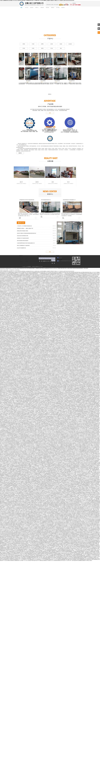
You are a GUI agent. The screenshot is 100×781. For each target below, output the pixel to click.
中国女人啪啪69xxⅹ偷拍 (13, 470)
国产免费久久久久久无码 (95, 435)
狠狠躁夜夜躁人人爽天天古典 (17, 485)
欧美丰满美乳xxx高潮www (51, 302)
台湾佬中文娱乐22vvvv (26, 308)
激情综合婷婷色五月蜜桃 (37, 310)
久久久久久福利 (55, 487)
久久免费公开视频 (48, 351)
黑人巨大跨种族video (8, 337)
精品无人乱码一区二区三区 (53, 279)
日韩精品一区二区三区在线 (18, 323)
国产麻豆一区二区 (96, 336)
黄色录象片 (23, 501)
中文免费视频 (71, 484)
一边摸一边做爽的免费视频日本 (94, 469)
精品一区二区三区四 (45, 543)
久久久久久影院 (73, 474)
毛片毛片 (19, 531)
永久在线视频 (96, 314)
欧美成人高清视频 (91, 409)
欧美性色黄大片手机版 (22, 377)
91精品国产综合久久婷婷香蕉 (24, 457)
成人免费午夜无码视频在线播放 (34, 393)
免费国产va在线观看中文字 (9, 306)
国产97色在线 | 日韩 (54, 345)
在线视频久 (2, 376)
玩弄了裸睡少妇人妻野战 (26, 348)
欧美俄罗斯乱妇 (76, 397)
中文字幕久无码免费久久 (69, 556)
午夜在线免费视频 (30, 491)
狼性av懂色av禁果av (11, 482)
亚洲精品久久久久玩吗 (35, 466)
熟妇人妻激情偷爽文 (10, 283)
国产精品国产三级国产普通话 (94, 406)
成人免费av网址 (54, 436)
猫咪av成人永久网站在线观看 (93, 426)
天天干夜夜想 (58, 347)
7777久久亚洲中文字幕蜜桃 (80, 376)
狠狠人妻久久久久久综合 (45, 392)
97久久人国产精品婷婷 (93, 535)
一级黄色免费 (37, 308)
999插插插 (86, 483)
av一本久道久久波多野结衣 (75, 281)
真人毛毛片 (59, 345)
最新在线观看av (52, 323)
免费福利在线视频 (25, 280)
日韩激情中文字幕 (8, 455)
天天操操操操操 (92, 502)
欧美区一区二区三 (65, 431)
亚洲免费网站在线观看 (81, 492)
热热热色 (9, 484)
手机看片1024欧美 (96, 386)
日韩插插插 (90, 530)
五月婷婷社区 (86, 530)
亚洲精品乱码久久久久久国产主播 (83, 304)
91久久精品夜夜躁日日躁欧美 (90, 282)
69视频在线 (14, 315)
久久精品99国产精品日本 (66, 505)
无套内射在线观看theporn (46, 354)
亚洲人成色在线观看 (56, 326)
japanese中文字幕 (72, 277)
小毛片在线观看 (28, 377)
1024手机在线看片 (72, 383)
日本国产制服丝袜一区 (8, 346)
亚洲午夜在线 (26, 454)
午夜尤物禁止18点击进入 (5, 352)
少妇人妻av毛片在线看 (43, 478)
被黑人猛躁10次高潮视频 (85, 343)
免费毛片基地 (24, 356)
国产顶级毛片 (19, 539)
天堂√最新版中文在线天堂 (72, 413)
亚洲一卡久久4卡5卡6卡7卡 (48, 358)
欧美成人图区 (67, 277)
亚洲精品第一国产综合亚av (52, 318)
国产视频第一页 (57, 412)
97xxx (53, 403)
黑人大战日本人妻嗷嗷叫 (83, 327)
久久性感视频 (46, 340)
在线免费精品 (4, 502)
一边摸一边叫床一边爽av (66, 352)
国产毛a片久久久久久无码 (58, 461)
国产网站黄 (94, 433)
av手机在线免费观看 (75, 410)
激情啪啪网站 (61, 311)
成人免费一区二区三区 (88, 429)
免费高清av (64, 474)
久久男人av (90, 354)
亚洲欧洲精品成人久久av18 (35, 507)
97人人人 (18, 435)
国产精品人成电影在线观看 (58, 376)
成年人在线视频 (10, 282)
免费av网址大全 (15, 346)
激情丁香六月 (48, 278)
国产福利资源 (16, 542)
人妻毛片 (16, 482)
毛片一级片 (73, 553)
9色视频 (3, 469)
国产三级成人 (84, 331)
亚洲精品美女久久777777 (48, 529)
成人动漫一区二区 (36, 550)
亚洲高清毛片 (5, 511)
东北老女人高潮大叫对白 (67, 555)
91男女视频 (17, 322)
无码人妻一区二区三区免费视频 (48, 555)
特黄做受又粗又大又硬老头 (53, 324)
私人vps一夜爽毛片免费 (76, 382)
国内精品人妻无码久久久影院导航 (70, 308)
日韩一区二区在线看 (76, 339)
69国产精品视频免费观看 (57, 432)
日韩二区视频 (95, 357)
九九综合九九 (40, 339)
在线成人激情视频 (55, 334)
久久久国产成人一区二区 (26, 539)
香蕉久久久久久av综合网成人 (30, 501)
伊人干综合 (34, 355)
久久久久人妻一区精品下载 (71, 498)
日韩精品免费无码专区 (21, 456)
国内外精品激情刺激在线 (54, 311)
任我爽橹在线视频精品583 (34, 318)
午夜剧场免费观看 (40, 454)
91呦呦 (74, 330)
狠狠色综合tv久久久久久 (17, 410)
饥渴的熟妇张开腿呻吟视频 (93, 428)
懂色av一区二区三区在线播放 (16, 348)
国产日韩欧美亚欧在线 (18, 489)
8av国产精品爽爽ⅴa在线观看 (26, 382)
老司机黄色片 (46, 347)
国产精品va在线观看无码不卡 (36, 344)
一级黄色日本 (17, 335)
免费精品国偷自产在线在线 (31, 553)
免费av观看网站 (12, 428)
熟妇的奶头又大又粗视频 (56, 333)
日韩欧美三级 (75, 479)
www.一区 (77, 480)
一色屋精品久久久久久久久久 (14, 457)
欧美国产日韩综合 (19, 475)
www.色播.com (6, 551)
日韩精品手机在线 (47, 311)
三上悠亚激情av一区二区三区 (8, 540)
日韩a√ (84, 316)
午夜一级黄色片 (19, 356)
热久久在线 (66, 350)
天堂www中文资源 (51, 423)
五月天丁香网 (70, 479)
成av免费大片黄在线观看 (67, 388)
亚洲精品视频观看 (14, 310)
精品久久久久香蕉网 (94, 405)
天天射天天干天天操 (94, 546)
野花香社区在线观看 (57, 319)
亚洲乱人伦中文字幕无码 (41, 535)
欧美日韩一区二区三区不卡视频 (87, 550)
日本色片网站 (94, 503)
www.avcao (1, 277)
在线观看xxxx (52, 399)
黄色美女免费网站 (22, 534)
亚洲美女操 (39, 430)
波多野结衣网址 (47, 532)
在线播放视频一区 (73, 405)
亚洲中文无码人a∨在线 (75, 417)
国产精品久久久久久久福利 (15, 458)
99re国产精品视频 (37, 532)
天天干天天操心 (67, 483)
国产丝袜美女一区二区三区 (76, 412)
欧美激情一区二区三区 (43, 303)
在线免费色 (79, 335)
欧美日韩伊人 (2, 357)
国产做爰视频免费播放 (57, 403)
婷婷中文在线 (6, 304)
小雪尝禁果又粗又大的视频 (30, 540)
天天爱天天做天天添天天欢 (85, 348)
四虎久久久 (21, 376)
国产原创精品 (96, 423)
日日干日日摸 (70, 541)
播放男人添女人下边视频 (46, 465)
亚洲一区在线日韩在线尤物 (27, 380)
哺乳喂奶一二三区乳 (88, 313)
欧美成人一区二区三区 (79, 496)
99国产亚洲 (24, 302)
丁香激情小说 (93, 490)
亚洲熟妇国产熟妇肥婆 (14, 495)
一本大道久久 (26, 512)
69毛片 (64, 376)
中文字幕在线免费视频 (85, 400)
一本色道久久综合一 (38, 335)
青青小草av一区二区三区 (31, 546)
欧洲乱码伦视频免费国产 (13, 388)
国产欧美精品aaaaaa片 (76, 510)
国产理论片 (14, 387)
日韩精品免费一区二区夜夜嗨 (47, 540)
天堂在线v (26, 273)
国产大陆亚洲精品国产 (30, 395)
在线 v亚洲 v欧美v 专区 (72, 511)
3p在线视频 (38, 355)
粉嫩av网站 (52, 422)
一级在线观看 (95, 396)
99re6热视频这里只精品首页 (35, 407)
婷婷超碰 (77, 466)
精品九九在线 (82, 305)
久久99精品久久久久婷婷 (63, 351)
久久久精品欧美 (89, 307)
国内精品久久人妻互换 (58, 278)
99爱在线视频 (78, 395)
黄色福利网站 (46, 316)
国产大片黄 (61, 551)
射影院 (7, 336)
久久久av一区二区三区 (3, 320)
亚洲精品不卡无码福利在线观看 (49, 387)
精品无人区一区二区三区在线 (83, 280)
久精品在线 (32, 308)
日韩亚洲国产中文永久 (45, 319)
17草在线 (36, 554)
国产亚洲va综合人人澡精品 (45, 545)
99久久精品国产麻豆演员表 (59, 399)
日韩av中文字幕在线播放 (54, 343)
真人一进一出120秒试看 (86, 350)
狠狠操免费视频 (54, 377)
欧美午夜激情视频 (77, 482)
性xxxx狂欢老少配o (83, 395)
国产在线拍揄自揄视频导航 (33, 541)
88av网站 (41, 316)
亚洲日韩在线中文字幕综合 (63, 540)
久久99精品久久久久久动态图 (40, 536)
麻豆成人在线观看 (63, 358)
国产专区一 (70, 560)
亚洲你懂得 (76, 320)
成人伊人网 (23, 350)
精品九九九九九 (58, 352)
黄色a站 (88, 342)
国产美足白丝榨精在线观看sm (88, 273)
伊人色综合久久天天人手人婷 (45, 312)
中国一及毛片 (47, 422)
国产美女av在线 (25, 533)
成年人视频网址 (56, 551)
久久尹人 (69, 279)
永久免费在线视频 (94, 332)
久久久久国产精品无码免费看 (82, 533)
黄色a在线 (34, 388)
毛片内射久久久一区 (79, 274)
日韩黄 (41, 413)
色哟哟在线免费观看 (27, 507)
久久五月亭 (24, 333)
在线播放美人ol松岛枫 (69, 490)
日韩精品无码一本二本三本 (81, 539)
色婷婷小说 (72, 483)
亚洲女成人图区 (38, 319)
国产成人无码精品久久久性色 (64, 493)
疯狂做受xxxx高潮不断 (41, 329)
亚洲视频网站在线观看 (84, 484)
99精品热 (42, 410)
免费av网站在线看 (61, 337)
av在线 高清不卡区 (6, 471)
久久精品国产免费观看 (69, 543)
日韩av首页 (64, 415)
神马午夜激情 (17, 430)
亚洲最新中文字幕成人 (60, 405)
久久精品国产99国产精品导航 (53, 397)
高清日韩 (52, 478)
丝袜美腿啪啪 (85, 556)
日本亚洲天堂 (11, 358)
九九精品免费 (9, 472)
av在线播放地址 (92, 342)
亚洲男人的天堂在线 (87, 329)
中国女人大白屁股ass (72, 349)
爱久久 (79, 477)
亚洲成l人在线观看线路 (78, 475)
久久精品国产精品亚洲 (82, 466)
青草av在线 (44, 419)
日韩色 (86, 319)
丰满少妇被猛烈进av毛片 (71, 302)
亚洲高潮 (4, 458)
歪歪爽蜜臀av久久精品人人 (22, 358)
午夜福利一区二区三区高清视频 (78, 386)
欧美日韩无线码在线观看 (42, 541)
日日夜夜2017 (90, 357)
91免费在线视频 (55, 467)
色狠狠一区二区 (95, 400)
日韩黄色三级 (86, 409)
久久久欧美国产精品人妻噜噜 (89, 376)
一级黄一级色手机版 (50, 335)
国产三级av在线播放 (70, 323)
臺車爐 (54, 258)
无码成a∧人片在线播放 (23, 491)
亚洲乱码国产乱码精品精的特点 (11, 478)
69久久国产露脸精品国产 (39, 427)
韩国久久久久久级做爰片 (23, 334)
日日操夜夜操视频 (7, 376)
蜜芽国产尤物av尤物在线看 (32, 497)
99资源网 (86, 459)
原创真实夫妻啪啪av (25, 541)
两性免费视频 (38, 343)
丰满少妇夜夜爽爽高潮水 (66, 542)
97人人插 (51, 467)
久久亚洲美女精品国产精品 (35, 276)
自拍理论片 (85, 322)
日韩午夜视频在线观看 (42, 483)
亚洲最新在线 (15, 358)
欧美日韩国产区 (28, 534)
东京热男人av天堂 (23, 427)
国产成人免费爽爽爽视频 (75, 388)
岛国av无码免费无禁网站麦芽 (17, 541)
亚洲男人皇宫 (83, 453)
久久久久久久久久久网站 (83, 422)
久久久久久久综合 (35, 307)
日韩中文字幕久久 (72, 433)
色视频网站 (51, 344)
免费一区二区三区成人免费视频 (75, 306)
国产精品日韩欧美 (56, 320)
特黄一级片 (43, 353)
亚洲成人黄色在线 (21, 495)
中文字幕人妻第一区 (70, 328)
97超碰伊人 (94, 330)
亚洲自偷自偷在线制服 (54, 351)
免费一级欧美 (54, 350)
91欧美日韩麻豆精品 (86, 283)
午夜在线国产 (81, 320)
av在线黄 (58, 510)
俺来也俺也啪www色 (75, 283)
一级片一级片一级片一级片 (60, 316)
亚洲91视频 (9, 508)
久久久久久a (2, 551)
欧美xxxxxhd (2, 415)
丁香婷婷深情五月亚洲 (29, 320)
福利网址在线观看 (44, 552)
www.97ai (38, 464)
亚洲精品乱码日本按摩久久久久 (86, 351)
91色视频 (63, 389)
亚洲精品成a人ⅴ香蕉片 (86, 472)
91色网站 (14, 302)
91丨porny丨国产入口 (49, 432)
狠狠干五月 (23, 320)
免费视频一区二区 (86, 475)
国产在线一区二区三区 (91, 272)
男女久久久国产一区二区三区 (36, 323)
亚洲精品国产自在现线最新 (51, 476)
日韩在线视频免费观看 (24, 423)
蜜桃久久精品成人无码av (46, 491)
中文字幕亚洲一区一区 (38, 330)
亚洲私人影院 (91, 423)
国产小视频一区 (33, 402)
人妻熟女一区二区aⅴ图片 (66, 409)
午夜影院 (89, 281)
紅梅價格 (17, 268)
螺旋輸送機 (78, 268)
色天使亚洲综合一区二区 (59, 458)
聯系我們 (63, 7)
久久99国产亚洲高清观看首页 (6, 322)
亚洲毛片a (55, 357)
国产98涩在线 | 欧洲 (46, 346)
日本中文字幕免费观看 (8, 278)
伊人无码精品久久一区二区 (85, 478)
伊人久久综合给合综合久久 (79, 326)
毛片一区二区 (13, 509)
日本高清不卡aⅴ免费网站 (56, 317)
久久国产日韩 (42, 510)
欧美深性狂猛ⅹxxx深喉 (70, 320)
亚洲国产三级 (82, 338)
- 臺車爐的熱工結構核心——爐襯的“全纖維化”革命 (25, 228)
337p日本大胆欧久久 (25, 460)
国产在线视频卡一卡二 (30, 465)
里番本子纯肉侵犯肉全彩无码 (32, 459)
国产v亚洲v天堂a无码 (58, 468)
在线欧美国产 (89, 405)
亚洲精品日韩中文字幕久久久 (88, 396)
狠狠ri (73, 316)
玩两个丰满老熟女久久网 (39, 482)
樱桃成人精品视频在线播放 (88, 386)
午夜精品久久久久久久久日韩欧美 (88, 341)
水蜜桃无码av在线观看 (20, 462)
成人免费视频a (94, 480)
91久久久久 (94, 539)
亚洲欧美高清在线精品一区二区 (6, 431)
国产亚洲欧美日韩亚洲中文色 (62, 406)
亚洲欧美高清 (2, 332)
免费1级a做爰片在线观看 (77, 504)
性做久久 (95, 391)
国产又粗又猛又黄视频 (55, 277)
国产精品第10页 (60, 314)
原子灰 (12, 268)
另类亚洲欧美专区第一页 (12, 496)
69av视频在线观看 (24, 397)
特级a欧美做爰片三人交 (31, 488)
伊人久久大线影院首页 (20, 357)
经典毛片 (47, 406)
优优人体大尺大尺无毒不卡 (35, 475)
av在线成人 (7, 466)
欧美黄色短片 (10, 473)
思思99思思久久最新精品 (15, 345)
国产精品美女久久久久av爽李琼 (5, 380)
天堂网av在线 (58, 395)
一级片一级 (13, 404)
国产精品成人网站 (89, 539)
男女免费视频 (38, 304)
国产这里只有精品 (38, 425)
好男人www (94, 454)
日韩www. (68, 334)
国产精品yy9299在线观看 (75, 499)
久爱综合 (60, 330)
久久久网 (39, 311)
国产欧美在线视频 (60, 407)
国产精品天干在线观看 (70, 304)
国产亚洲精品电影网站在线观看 (62, 488)
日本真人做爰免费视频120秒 (76, 458)
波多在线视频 (14, 462)
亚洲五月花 (32, 455)
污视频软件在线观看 (72, 408)
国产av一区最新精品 (49, 334)
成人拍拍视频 (74, 329)
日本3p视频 (34, 347)
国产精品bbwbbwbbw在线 (22, 313)
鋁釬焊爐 (14, 268)
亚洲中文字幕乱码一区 (88, 278)
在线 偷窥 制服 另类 (80, 352)
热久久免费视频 (15, 406)
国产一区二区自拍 (17, 317)
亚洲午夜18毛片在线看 (19, 359)
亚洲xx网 (30, 337)
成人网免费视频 (9, 502)
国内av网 (54, 483)
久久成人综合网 (10, 309)
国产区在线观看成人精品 (92, 318)
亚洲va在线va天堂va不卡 (4, 272)
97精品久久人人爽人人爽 (59, 339)
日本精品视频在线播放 (49, 535)
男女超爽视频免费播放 (23, 341)
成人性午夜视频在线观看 (90, 394)
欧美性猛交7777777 (34, 306)
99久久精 (65, 355)
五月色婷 (82, 308)
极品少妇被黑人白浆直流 (26, 353)
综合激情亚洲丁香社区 (39, 272)
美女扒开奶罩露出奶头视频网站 (48, 495)
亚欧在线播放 (19, 478)
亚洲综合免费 (45, 357)
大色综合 (41, 431)
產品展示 (31, 7)
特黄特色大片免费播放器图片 (80, 545)
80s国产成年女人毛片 (80, 329)
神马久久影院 (72, 322)
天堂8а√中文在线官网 (25, 393)
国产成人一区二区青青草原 (43, 318)
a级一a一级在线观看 (45, 279)
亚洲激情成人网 (36, 455)
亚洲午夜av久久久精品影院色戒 (81, 467)
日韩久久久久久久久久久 (17, 480)
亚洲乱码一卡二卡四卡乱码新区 (58, 283)
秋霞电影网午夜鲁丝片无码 (5, 384)
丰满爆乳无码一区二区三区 (73, 278)
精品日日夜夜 (62, 465)
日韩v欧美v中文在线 (58, 433)
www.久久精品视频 (19, 281)
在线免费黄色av (87, 358)
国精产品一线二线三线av (26, 349)
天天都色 (30, 274)
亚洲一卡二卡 (24, 281)
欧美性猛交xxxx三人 (78, 342)
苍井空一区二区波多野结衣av (25, 306)
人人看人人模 (95, 499)
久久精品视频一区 (65, 387)
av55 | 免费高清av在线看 (63, 323)
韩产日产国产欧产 (56, 408)
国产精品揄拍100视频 (35, 460)
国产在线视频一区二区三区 (27, 282)
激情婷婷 (3, 278)
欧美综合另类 (36, 394)
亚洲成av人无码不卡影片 (77, 453)
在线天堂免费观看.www (61, 494)
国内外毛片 (74, 426)
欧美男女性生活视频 (26, 317)
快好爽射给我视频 (74, 533)
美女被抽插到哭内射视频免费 (42, 414)
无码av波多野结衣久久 (28, 310)
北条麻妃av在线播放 (33, 504)
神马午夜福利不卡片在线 (9, 321)
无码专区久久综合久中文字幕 (92, 331)
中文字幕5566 (78, 343)
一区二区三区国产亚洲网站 (43, 466)
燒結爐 (46, 258)
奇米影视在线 (10, 318)
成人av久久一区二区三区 (80, 418)
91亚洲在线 (63, 272)
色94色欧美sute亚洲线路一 (14, 279)
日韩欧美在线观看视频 (13, 301)
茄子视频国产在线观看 (27, 383)
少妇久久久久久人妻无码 (55, 501)
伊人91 (40, 308)
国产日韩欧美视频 (28, 357)
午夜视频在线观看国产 (93, 283)
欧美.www (7, 392)
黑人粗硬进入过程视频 (49, 429)
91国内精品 (97, 282)
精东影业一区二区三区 (30, 342)
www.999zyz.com (45, 507)
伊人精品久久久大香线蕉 (60, 455)
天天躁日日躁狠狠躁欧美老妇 (50, 301)
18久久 (80, 350)
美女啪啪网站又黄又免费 (17, 397)
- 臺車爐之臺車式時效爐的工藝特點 (22, 230)
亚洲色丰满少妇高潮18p (84, 377)
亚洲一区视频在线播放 (34, 322)
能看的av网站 (74, 315)
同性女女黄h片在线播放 (19, 481)
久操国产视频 (90, 471)
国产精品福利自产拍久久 (30, 403)
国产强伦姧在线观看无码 (43, 486)
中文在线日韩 (34, 324)
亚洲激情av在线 (72, 336)
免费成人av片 (6, 467)
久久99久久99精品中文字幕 (34, 421)
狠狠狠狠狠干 (64, 318)
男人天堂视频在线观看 (26, 482)
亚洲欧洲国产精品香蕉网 (74, 385)
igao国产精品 (31, 506)
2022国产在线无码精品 (62, 491)
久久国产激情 (34, 351)
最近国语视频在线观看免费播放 (85, 546)
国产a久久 (35, 454)
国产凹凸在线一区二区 (41, 554)
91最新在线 (8, 275)
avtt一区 (22, 312)
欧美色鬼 (54, 405)
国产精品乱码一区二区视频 (75, 415)
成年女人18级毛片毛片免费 (56, 327)
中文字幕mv (8, 330)
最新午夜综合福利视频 (30, 551)
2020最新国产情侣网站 (37, 468)
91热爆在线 (30, 492)
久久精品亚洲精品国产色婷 (32, 533)
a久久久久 (54, 281)
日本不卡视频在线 (11, 300)
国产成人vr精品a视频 (27, 386)
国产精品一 (63, 324)
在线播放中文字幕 (23, 389)
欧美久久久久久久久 (91, 381)
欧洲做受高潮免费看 (9, 485)
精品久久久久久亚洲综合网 (36, 559)
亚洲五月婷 (96, 305)
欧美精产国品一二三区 (41, 459)
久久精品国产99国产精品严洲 (32, 560)
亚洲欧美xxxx (31, 280)
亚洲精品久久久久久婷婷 (86, 493)
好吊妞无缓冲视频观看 (13, 435)
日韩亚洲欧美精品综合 (60, 557)
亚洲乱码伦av (30, 531)
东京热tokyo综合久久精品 (39, 403)
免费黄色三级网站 (39, 418)
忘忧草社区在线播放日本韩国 (13, 339)
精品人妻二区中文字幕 (91, 531)
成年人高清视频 (38, 472)
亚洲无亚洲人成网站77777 (60, 378)
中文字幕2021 (61, 547)
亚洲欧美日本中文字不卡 (71, 355)
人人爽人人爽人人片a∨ (79, 322)
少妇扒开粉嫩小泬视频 (81, 333)
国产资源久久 (45, 333)
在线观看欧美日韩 (61, 343)
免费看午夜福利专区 (61, 414)
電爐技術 (52, 7)
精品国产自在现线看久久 (26, 391)
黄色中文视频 (24, 314)
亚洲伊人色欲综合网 (4, 276)
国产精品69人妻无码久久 (68, 382)
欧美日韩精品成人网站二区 (59, 379)
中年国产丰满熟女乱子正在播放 (31, 343)
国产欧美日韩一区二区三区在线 (74, 350)
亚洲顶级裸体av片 (27, 435)
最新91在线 (87, 310)
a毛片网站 (50, 543)
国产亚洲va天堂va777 (87, 489)
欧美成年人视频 (92, 350)
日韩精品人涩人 (29, 484)
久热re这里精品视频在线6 (88, 389)
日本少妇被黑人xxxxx (51, 534)
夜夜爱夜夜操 (76, 323)
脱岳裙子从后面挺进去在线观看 (35, 496)
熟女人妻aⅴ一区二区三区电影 (28, 510)
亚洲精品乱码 (72, 384)
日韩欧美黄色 (18, 415)
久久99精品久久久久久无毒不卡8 (21, 347)
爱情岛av (38, 324)
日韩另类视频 (23, 381)
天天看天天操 (10, 420)
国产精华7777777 (44, 380)
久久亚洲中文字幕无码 (46, 349)
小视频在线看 (8, 314)
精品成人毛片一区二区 (57, 332)
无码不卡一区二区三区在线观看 (89, 378)
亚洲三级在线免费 (49, 547)
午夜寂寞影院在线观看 (62, 530)
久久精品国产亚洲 (17, 558)
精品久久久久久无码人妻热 (12, 421)
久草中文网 (18, 421)
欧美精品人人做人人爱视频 (88, 413)
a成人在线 (88, 496)
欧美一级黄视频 (45, 413)
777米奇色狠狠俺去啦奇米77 (68, 325)
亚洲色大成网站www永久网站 (10, 430)
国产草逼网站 (53, 349)
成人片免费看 (64, 313)
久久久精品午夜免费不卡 (38, 280)
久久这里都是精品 (10, 434)
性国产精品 (35, 275)
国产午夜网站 (57, 274)
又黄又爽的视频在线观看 (23, 345)
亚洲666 (9, 410)
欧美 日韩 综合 (21, 542)
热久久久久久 (47, 409)
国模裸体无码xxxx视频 (50, 456)
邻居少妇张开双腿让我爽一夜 (74, 427)
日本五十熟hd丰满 (32, 319)
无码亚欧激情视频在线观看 (69, 327)
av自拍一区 (74, 392)
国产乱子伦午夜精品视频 (34, 499)
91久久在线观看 (63, 347)
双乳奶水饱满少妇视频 (70, 273)
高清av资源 (95, 456)
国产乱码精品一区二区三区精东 (50, 348)
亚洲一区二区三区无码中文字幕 (36, 279)
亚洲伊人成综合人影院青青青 (38, 340)
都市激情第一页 (32, 487)
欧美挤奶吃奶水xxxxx (24, 531)
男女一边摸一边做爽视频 (60, 305)
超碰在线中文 (44, 401)
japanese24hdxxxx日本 (76, 547)
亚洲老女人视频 (91, 305)
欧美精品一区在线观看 (64, 541)
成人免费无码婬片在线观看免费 (16, 474)
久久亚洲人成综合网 (50, 390)
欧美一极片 (12, 432)
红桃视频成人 (28, 500)
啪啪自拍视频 (35, 311)
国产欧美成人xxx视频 (71, 282)
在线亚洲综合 (2, 417)
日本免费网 (70, 495)
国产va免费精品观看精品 (27, 477)
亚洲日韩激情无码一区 (50, 531)
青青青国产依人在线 (87, 538)
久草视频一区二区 (11, 276)
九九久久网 (84, 419)
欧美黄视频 (13, 322)
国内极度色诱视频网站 (18, 355)
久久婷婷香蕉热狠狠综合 (12, 336)
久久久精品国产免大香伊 (86, 340)
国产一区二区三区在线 (38, 501)
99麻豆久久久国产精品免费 (58, 555)
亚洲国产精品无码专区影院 (85, 412)
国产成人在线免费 (39, 332)
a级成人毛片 (68, 358)
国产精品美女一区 (74, 462)
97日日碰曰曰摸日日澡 (62, 478)
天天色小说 (76, 313)
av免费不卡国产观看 (23, 332)
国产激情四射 (82, 402)
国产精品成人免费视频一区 (49, 388)
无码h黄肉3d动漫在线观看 (64, 408)
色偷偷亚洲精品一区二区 (9, 307)
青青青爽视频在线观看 (48, 350)
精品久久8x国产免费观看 (65, 319)
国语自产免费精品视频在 (62, 356)
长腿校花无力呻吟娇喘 (51, 379)
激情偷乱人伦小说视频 (75, 305)
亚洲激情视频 (77, 401)
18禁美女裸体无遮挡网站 (74, 481)
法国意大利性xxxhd (67, 464)
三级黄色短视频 (94, 542)
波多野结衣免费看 (57, 553)
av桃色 (18, 477)
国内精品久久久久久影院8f (89, 302)
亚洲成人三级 (19, 319)
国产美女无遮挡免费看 (23, 387)
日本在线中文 (14, 319)
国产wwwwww (68, 377)
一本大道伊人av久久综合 (37, 456)
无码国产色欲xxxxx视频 (11, 426)
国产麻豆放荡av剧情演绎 (43, 277)
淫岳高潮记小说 (31, 432)
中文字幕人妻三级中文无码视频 (61, 496)
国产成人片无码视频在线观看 (28, 417)
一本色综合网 (93, 379)
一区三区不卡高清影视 (88, 416)
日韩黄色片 (72, 464)
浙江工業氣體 (58, 268)
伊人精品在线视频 (73, 341)
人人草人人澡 (8, 331)
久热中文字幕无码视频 (44, 304)
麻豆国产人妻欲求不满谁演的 (37, 385)
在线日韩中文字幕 (62, 402)
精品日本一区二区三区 (20, 307)
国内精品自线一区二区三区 (53, 559)
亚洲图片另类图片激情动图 (41, 500)
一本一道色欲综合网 (8, 429)
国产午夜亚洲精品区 (45, 453)
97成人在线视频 (95, 276)
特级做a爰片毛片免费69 (27, 323)
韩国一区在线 (66, 455)
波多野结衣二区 (95, 408)
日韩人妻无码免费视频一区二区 (80, 356)
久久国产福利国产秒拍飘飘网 (73, 317)
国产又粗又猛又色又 (28, 272)
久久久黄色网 (10, 302)
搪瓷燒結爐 (74, 268)
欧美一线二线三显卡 (64, 413)
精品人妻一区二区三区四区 (28, 396)
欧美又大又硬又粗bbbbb (67, 473)
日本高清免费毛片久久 (34, 316)
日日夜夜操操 (7, 316)
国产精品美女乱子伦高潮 (52, 308)
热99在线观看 (7, 329)
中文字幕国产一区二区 (58, 315)
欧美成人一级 (84, 342)
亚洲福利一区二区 (76, 359)
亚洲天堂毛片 (3, 339)
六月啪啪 (10, 471)
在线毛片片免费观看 (82, 344)
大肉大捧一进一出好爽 (10, 506)
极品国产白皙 (33, 301)
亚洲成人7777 (43, 278)
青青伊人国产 (44, 547)
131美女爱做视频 (69, 491)
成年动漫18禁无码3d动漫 (33, 493)
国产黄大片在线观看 (73, 459)
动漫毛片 (5, 283)
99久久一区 (63, 275)
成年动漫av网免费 (14, 308)
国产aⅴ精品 (57, 303)
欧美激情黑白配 (82, 555)
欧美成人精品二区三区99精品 (54, 460)
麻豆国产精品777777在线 (11, 497)
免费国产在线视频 (79, 277)
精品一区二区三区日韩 (37, 353)
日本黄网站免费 (13, 275)
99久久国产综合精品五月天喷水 (93, 300)
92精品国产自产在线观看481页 (35, 278)
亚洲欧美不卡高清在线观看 (79, 273)
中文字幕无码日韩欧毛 (37, 494)
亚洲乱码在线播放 (26, 436)
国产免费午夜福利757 (40, 358)
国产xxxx (40, 283)
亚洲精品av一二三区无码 (86, 512)
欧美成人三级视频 (28, 344)
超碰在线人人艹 (52, 306)
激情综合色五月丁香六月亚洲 (8, 317)
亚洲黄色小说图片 (16, 476)
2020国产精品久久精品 (8, 357)
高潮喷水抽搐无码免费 (68, 305)
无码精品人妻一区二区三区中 (86, 509)
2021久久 (62, 327)
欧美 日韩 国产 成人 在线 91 (6, 398)
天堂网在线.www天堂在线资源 (50, 282)
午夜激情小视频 (39, 471)
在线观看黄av (23, 504)
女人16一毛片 (15, 278)
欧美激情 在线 (64, 300)
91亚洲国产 (38, 397)
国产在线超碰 (28, 504)
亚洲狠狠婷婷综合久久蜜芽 (25, 469)
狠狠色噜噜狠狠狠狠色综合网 (81, 312)
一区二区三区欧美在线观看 (34, 317)
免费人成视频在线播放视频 (85, 335)
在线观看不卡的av (83, 456)
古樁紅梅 (51, 268)
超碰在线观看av (38, 301)
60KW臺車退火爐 (32, 66)
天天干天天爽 (93, 493)
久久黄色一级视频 (30, 453)
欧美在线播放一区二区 (22, 331)
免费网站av (9, 547)
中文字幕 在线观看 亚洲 (84, 354)
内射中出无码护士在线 (22, 540)
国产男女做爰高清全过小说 (39, 436)
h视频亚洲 (97, 532)
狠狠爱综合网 (88, 490)
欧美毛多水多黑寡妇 (32, 431)
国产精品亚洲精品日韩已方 (59, 464)
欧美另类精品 (4, 544)
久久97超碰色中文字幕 (4, 463)
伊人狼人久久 (18, 546)
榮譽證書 (42, 7)
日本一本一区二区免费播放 (41, 306)
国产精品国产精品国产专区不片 (38, 346)
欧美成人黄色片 (89, 419)
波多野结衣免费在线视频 (24, 430)
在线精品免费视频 (31, 394)
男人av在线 (28, 313)
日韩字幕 (4, 331)
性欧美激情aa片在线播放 (42, 512)
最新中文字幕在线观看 (41, 359)
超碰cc (67, 317)
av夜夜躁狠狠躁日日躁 (25, 329)
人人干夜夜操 (94, 430)
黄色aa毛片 (12, 386)
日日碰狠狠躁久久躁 (19, 552)
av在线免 (59, 275)
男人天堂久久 (55, 353)
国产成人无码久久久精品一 (69, 549)
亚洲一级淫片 (25, 428)
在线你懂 (21, 435)
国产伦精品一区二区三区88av (65, 340)
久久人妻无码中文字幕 (10, 416)
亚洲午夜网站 (49, 498)
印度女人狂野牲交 (5, 318)
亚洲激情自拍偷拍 (67, 274)
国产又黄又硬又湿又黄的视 (33, 339)
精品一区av (11, 303)
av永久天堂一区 (62, 277)
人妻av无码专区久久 (81, 278)
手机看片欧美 (96, 309)
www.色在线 (14, 472)
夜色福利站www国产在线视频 (7, 468)
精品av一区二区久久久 (49, 382)
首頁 (21, 7)
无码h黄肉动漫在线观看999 (17, 326)
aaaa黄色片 (67, 396)
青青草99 (16, 378)
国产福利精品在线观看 (68, 392)
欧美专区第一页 (5, 394)
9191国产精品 (28, 389)
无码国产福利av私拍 (49, 483)
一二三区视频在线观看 (41, 273)
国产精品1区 (47, 489)
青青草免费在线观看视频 (65, 459)
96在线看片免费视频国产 (36, 282)
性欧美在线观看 (43, 343)
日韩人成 (81, 468)
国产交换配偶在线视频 (42, 381)
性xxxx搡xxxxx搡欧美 (32, 511)
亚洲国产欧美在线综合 (39, 347)
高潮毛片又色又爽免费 (24, 493)
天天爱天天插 (82, 547)
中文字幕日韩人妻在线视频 (27, 390)
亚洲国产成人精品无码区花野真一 (32, 414)
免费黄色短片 (48, 329)
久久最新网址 (39, 458)
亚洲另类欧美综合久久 (64, 429)
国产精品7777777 (63, 317)
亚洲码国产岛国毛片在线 (94, 315)
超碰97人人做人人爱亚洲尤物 (46, 468)
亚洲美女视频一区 (69, 330)
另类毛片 (48, 401)
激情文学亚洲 (13, 380)
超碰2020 (90, 467)
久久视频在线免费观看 (23, 324)
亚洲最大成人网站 (22, 322)
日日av (80, 499)
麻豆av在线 (15, 303)
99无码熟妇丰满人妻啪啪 (34, 331)
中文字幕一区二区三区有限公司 (47, 494)
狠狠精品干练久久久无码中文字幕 (28, 325)
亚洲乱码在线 (92, 482)
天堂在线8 (69, 346)
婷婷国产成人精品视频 (61, 500)
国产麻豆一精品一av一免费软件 (81, 383)
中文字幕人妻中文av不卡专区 (38, 321)
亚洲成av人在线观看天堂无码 (70, 376)
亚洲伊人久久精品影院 (22, 279)
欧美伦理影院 (71, 303)
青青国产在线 (78, 332)
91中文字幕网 (91, 431)
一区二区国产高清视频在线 (54, 536)
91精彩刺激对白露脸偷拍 (91, 392)
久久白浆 (29, 411)
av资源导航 (90, 276)
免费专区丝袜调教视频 (46, 283)
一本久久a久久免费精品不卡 (69, 500)
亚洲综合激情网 (43, 342)
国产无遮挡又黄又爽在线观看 (38, 315)
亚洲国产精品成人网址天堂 (35, 303)
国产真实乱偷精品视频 (94, 335)
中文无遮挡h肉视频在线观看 (68, 314)
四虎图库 (12, 409)
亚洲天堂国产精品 (77, 272)
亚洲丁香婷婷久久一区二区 (13, 304)
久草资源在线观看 (33, 406)
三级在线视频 (47, 459)
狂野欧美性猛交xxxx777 (57, 307)
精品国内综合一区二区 (35, 384)
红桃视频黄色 (6, 474)
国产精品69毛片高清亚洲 (26, 410)
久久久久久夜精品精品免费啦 (55, 560)
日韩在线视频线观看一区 (18, 349)
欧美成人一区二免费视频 (65, 380)
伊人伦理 (57, 323)
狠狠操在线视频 (73, 279)
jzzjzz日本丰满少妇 (6, 311)
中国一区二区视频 (15, 531)
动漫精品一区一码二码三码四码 (48, 332)
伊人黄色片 (32, 532)
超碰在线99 (30, 355)
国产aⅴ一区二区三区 (18, 544)
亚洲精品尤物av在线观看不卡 (55, 502)
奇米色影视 (69, 507)
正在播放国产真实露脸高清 (69, 280)
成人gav (90, 454)
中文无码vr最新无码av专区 (22, 551)
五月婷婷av (82, 408)
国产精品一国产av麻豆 (13, 329)
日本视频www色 (63, 304)
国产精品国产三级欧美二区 (6, 328)
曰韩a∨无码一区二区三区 (8, 387)
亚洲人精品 (48, 330)
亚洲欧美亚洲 (36, 512)
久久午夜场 (93, 346)
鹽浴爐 (42, 48)
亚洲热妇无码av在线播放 (44, 393)
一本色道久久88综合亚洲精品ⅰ (50, 412)
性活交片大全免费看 (21, 272)
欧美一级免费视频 (39, 378)
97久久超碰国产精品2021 (8, 350)
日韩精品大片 (10, 541)
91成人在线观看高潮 (89, 420)
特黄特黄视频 (79, 400)
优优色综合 (53, 384)
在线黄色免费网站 (65, 349)
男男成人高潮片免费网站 (68, 458)
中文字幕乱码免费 (12, 552)
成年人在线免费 (3, 340)
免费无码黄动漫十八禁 (56, 429)
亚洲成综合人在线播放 (27, 464)
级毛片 (44, 508)
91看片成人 (58, 484)
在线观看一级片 (59, 385)
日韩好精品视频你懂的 (38, 420)
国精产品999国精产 (86, 279)
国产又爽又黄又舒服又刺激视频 (51, 273)
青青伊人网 (84, 495)
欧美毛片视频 (5, 413)
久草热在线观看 (57, 342)
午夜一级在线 (61, 481)
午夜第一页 (37, 476)
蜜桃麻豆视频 (5, 302)
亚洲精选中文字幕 (63, 329)
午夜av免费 (33, 277)
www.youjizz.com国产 (91, 491)
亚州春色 (89, 327)
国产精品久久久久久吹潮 (92, 556)
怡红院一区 (50, 333)
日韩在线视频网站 (77, 416)
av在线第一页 (96, 281)
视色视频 (12, 398)
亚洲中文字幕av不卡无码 (41, 480)
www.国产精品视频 (10, 543)
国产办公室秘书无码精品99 (46, 502)
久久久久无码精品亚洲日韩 (78, 381)
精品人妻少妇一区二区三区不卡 (8, 419)
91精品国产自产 (79, 512)
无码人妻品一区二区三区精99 (89, 508)
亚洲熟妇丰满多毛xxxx (66, 341)
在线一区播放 (13, 281)
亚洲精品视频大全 (83, 399)
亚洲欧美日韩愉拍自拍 (94, 329)
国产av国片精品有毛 (17, 309)
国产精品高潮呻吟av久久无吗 (36, 390)
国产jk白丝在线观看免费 (77, 490)
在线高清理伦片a (7, 324)
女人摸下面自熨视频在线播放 (70, 276)
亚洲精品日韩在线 (58, 282)
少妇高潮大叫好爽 (6, 356)
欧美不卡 (81, 500)
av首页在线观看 (58, 479)
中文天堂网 (43, 282)
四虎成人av (90, 402)
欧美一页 (34, 424)
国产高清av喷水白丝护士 (72, 311)
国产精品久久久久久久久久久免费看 (49, 339)
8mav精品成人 (16, 405)
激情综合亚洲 (7, 470)
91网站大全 (50, 453)
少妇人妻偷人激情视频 (84, 423)
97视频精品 (28, 303)
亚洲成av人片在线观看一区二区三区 (56, 409)
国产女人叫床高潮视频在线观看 (8, 405)
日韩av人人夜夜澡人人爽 (54, 330)
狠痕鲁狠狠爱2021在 (77, 484)
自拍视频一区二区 (92, 532)
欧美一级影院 (7, 303)
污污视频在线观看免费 (76, 551)
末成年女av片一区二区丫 (85, 470)
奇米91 (34, 378)
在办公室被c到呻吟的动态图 (52, 280)
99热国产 (28, 331)
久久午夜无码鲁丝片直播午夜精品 (28, 552)
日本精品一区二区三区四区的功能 (81, 434)
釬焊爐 (33, 48)
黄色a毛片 (53, 424)
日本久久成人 (19, 502)
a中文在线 (48, 343)
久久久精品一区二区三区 (38, 395)
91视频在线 (9, 504)
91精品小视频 (78, 276)
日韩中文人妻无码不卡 (85, 540)
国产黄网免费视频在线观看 (28, 398)
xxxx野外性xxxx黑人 (94, 303)
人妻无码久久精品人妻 (39, 349)
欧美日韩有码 (73, 332)
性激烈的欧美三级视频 (54, 402)
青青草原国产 (89, 503)
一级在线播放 (81, 323)
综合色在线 (34, 433)
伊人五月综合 (85, 479)
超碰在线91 (97, 326)
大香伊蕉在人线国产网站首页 (7, 312)
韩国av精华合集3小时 (7, 310)
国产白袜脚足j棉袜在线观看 (66, 400)
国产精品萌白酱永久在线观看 (59, 492)
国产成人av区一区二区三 (62, 498)
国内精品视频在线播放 (23, 401)
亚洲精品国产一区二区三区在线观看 (18, 273)
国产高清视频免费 (91, 377)
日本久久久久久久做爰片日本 (73, 472)
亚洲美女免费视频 (42, 313)
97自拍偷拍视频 (78, 324)
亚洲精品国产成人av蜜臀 (46, 551)
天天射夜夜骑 (33, 349)
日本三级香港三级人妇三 (51, 433)
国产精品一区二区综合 (22, 503)
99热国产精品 (72, 402)
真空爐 (24, 48)
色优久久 (73, 310)
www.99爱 (37, 431)
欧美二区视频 (29, 279)
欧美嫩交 (75, 424)
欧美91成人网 (7, 492)
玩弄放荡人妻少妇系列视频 (26, 463)
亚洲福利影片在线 (96, 425)
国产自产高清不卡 (23, 399)
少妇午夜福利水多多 (74, 489)
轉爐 (61, 48)
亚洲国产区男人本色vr (72, 343)
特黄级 (65, 419)
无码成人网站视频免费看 (91, 352)
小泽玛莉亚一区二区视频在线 (12, 459)
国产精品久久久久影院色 (17, 382)
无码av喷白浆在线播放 (38, 487)
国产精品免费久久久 (71, 387)
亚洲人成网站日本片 (45, 352)
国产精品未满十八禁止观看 (80, 345)
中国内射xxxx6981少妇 (67, 301)
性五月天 (96, 394)
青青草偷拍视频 (27, 556)
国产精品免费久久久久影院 (31, 356)
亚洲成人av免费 (29, 424)
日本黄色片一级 (46, 410)
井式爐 (52, 258)
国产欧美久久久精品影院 (35, 534)
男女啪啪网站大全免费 (80, 413)
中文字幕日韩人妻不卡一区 (80, 302)
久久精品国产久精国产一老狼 (19, 386)
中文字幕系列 (18, 411)
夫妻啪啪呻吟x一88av (35, 334)
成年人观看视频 (20, 354)
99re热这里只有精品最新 (87, 398)
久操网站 (5, 415)
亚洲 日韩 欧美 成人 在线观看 (56, 272)
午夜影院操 (44, 330)
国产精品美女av (35, 428)
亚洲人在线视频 (16, 283)
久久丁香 (19, 278)
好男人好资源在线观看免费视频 (78, 411)
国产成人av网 (16, 377)
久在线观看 (88, 399)
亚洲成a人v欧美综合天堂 (94, 553)
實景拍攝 (47, 7)
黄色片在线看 (94, 497)
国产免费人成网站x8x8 (84, 424)
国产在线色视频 (11, 325)
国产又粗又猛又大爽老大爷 (33, 547)
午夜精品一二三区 (92, 326)
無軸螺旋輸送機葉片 (31, 268)
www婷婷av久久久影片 (58, 341)
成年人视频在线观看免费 (33, 305)
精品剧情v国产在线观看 (23, 416)
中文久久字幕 (65, 302)
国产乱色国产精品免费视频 (46, 479)
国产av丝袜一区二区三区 (54, 275)
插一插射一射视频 (3, 314)
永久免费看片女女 (64, 282)
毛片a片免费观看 (69, 318)
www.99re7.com (34, 484)
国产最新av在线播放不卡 (33, 415)
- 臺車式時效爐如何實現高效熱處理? (22, 240)
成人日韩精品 (54, 509)
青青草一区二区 (55, 310)
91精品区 (20, 391)
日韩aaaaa (27, 418)
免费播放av (6, 358)
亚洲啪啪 (66, 533)
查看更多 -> (50, 94)
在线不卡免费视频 (23, 309)
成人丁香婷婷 (19, 329)
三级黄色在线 (73, 508)
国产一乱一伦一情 (17, 506)
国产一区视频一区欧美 (12, 351)
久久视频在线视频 (72, 380)
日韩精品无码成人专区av (48, 404)
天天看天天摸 (56, 322)
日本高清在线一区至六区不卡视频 (66, 412)
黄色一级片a (7, 389)
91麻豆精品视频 (92, 399)
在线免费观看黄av (22, 529)
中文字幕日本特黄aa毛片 (47, 403)
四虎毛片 (59, 467)
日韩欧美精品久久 (95, 397)
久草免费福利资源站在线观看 (25, 479)
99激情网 (91, 545)
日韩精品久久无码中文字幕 (4, 388)
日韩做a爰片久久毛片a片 (68, 420)
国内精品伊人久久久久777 (14, 376)
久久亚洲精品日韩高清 (28, 388)
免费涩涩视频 (93, 548)
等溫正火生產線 (66, 268)
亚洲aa (91, 560)
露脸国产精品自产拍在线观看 (57, 543)
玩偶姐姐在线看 (21, 547)
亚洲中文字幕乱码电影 (40, 351)
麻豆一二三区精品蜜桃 (12, 486)
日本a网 (59, 324)
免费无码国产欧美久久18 (58, 390)
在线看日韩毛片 (58, 381)
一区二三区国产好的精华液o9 (76, 471)
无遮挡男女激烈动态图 (7, 345)
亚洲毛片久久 (93, 489)
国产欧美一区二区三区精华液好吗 (25, 425)
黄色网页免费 (72, 542)
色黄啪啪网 (34, 272)
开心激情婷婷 (56, 478)
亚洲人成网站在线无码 (28, 307)
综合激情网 (21, 413)
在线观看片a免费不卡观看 (66, 422)
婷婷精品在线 (94, 533)
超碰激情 (25, 549)
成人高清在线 (92, 506)
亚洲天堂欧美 (21, 464)
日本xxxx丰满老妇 (65, 495)
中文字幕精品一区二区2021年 (74, 344)
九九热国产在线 (59, 400)
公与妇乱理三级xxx (53, 400)
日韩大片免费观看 (27, 461)
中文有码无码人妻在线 (59, 321)
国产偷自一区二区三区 (15, 529)
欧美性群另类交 (47, 497)
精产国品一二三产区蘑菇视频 (50, 338)
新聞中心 (37, 7)
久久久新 (57, 302)
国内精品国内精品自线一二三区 (26, 543)
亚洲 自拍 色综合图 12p (74, 404)
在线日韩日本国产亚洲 (38, 551)
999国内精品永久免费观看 (24, 274)
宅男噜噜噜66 (32, 379)
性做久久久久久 (44, 335)
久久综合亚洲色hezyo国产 (81, 315)
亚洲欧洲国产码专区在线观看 (85, 306)
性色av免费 (56, 313)
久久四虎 (22, 472)
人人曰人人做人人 (42, 394)
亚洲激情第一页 (55, 475)
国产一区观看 (43, 429)
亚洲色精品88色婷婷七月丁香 (15, 484)
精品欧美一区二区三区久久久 (23, 311)
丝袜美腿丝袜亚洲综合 (6, 343)
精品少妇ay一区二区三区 (28, 312)
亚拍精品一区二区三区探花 (52, 276)
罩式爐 (51, 48)
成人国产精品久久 (64, 403)
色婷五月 (85, 404)
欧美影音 (96, 347)
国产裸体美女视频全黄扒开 (80, 508)
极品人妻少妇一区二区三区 (68, 339)
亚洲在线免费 (85, 323)
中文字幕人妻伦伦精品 (18, 300)
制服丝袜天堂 (45, 307)
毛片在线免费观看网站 (19, 380)
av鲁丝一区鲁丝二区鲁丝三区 (23, 346)
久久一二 (4, 546)
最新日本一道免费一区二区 (58, 463)
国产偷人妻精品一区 (90, 391)
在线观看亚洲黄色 (72, 326)
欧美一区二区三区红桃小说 (87, 349)
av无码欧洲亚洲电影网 (7, 280)
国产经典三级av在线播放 (52, 482)
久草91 (53, 427)
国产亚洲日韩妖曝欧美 (69, 504)
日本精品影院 (77, 553)
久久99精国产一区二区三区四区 (26, 407)
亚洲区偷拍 (41, 495)
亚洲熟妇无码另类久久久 (38, 400)
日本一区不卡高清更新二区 (83, 455)
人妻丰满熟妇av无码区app (95, 398)
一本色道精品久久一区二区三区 (14, 399)
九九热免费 (90, 397)
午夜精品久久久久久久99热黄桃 (11, 381)
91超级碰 (34, 396)
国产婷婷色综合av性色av (78, 316)
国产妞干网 (89, 414)
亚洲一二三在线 (19, 379)
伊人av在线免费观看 (46, 391)
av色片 (81, 506)
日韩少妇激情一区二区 (87, 393)
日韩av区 (64, 486)
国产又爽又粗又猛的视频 (50, 356)
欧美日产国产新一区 (19, 395)
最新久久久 (27, 483)
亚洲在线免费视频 (60, 386)
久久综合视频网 (90, 411)
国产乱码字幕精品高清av (43, 534)
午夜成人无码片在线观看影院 (42, 305)
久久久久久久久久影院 (87, 346)
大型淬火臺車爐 (45, 80)
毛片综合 (57, 470)
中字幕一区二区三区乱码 (33, 359)
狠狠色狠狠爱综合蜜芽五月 (28, 495)
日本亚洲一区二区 (15, 498)
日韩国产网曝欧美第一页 (31, 412)
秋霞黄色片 (92, 355)
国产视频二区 (51, 320)
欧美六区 (60, 302)
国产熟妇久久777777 (28, 409)
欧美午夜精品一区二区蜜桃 (41, 474)
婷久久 (12, 410)
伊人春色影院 (40, 539)
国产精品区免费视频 (76, 378)
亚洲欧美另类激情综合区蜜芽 (57, 359)
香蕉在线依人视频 (11, 323)
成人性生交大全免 (81, 313)
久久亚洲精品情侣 (63, 539)
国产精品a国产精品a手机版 (45, 323)
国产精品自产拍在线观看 (7, 338)
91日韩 (12, 377)
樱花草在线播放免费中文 (18, 276)
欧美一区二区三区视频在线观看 (25, 318)
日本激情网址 (16, 282)
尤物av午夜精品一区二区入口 (78, 431)
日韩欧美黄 (75, 541)
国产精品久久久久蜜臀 (8, 315)
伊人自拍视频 (90, 433)
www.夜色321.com (67, 306)
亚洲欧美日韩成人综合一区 (52, 556)
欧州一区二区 (84, 435)
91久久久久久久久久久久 (62, 477)
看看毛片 (73, 324)
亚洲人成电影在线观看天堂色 (35, 348)
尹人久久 (75, 304)
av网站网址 (3, 303)
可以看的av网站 (48, 317)
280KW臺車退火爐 (46, 66)
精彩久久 (90, 470)
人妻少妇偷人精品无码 (73, 435)
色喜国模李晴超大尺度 (71, 401)
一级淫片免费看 (40, 411)
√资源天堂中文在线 (80, 486)
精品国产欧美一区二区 (12, 353)
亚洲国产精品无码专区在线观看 (80, 542)
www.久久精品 (3, 385)
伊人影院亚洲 (34, 354)
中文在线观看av (40, 331)
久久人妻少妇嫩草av (90, 466)
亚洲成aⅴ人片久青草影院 (81, 428)
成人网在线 (13, 280)
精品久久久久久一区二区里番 (50, 546)
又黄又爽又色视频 (29, 333)
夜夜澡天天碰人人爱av (30, 309)
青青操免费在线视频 (86, 314)
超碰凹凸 (31, 399)
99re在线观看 (95, 545)
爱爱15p (81, 419)
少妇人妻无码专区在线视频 (89, 558)
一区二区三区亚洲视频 (57, 462)
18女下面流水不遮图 (8, 273)
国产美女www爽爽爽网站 (77, 325)
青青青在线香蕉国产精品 (95, 325)
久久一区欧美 (38, 467)
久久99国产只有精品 (52, 496)
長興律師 (42, 268)
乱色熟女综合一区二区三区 (74, 393)
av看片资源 (55, 503)
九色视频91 (79, 319)
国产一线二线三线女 (58, 300)
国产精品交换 (78, 509)
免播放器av (3, 466)
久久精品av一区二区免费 (35, 382)
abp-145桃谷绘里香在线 (14, 277)
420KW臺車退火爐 (60, 66)
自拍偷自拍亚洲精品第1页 (91, 322)
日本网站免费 (86, 326)
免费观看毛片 (97, 356)
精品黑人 (65, 536)
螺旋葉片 (82, 268)
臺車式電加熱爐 (60, 80)
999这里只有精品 (30, 345)
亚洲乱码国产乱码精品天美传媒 (38, 320)
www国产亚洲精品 (58, 558)
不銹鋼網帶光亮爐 (38, 268)
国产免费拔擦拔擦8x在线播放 (28, 315)
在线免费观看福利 (11, 383)
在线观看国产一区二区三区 (42, 428)
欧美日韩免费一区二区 (58, 427)
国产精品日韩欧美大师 (16, 530)
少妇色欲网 (60, 313)
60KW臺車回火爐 (74, 80)
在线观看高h (34, 350)
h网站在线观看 (20, 308)
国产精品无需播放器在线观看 (77, 314)
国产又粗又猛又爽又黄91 (62, 425)
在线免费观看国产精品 (77, 303)
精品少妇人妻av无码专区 (29, 529)
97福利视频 (72, 397)
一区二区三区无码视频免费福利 (18, 549)
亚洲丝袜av (36, 381)
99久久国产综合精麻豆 (37, 552)
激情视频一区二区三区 (37, 302)
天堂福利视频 (90, 336)
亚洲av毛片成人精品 (8, 403)
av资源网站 (93, 393)
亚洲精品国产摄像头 (33, 426)
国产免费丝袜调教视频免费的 (90, 356)
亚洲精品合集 (41, 307)
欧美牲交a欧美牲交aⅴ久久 (40, 328)
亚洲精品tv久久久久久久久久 (86, 328)
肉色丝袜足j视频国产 (87, 432)
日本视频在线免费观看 (76, 318)
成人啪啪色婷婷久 (73, 409)
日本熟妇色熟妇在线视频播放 (72, 379)
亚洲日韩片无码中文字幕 (32, 392)
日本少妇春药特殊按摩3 (95, 387)
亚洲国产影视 (29, 334)
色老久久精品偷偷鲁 (67, 466)
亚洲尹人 (91, 510)
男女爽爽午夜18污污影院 (25, 429)
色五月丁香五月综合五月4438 (20, 316)
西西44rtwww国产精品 (6, 279)
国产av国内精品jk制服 (73, 334)
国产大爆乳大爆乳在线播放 (45, 557)
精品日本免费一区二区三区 (40, 399)
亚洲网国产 (95, 463)
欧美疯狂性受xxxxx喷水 (71, 475)
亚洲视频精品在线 (45, 280)
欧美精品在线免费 (81, 489)
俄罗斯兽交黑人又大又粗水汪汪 (40, 469)
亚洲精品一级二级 (27, 426)
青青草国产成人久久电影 (44, 276)
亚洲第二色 (91, 314)
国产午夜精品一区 (73, 454)
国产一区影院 (19, 320)
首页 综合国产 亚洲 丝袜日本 (29, 505)
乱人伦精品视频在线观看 (92, 321)
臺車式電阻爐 (31, 80)
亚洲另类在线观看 (79, 556)
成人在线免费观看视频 (75, 391)
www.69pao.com (21, 405)
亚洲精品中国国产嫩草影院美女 (54, 396)
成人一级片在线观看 (68, 316)
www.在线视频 (42, 348)
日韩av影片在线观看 (52, 352)
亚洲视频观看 (46, 389)
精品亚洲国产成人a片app (50, 337)
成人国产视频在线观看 (49, 470)
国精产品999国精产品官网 (26, 490)
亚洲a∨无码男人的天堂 (22, 466)
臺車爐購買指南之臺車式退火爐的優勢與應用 (27, 199)
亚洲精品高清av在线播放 (7, 553)
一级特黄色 (33, 467)
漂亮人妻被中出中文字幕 (20, 548)
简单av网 (47, 408)
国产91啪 (37, 357)
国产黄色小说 (20, 459)
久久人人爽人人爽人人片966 (62, 353)
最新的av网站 (7, 332)
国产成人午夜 (68, 272)
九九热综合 (20, 433)
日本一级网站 (51, 319)
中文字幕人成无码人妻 (88, 464)
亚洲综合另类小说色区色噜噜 (8, 382)
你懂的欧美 (45, 504)
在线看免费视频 (92, 401)
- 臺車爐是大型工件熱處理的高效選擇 (23, 238)
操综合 (34, 399)
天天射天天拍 (53, 484)
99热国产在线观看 (96, 479)
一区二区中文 (39, 354)
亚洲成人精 (20, 406)
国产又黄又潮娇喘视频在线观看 (16, 314)
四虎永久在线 (70, 331)
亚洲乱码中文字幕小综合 (68, 283)
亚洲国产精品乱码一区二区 (36, 274)
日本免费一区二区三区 (45, 344)
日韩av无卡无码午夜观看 (88, 408)
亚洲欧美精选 (73, 274)
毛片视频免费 (66, 311)
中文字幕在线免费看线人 (60, 306)
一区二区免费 (52, 315)
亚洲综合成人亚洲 (84, 433)
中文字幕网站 (45, 379)
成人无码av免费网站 (65, 278)
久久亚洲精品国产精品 (72, 348)
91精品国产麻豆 (67, 492)
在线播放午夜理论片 (80, 462)
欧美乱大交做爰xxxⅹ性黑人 (24, 305)
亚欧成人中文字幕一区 (80, 425)
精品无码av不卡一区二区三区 (55, 329)
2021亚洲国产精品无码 (83, 281)
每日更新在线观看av (79, 531)
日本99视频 (58, 418)
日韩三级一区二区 (31, 300)
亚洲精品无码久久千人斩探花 (91, 383)
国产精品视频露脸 (36, 283)
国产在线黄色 (61, 501)
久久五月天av (71, 502)
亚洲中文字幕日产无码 (19, 533)
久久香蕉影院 (83, 420)
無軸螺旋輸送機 (7, 268)
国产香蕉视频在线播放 (42, 476)
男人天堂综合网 (86, 469)
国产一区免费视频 (43, 503)
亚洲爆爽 (42, 311)
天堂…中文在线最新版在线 (25, 330)
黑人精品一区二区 (57, 358)
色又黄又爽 (41, 357)
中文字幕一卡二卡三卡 (38, 300)
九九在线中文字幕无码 (8, 417)
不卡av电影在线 (76, 327)
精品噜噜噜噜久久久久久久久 (83, 410)
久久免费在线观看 (4, 472)
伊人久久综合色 (69, 315)
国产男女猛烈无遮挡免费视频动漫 (63, 354)
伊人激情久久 (62, 336)
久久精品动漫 (63, 532)
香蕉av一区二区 (40, 391)
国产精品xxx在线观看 (64, 479)
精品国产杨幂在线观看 (76, 354)
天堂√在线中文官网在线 (95, 340)
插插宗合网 (32, 321)
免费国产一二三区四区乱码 (6, 501)
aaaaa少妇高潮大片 (92, 310)
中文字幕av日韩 (73, 346)
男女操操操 (96, 453)
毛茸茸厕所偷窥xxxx (31, 335)
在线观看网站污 (53, 398)
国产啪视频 (67, 381)
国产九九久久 (8, 386)
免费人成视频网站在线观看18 (41, 457)
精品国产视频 (3, 386)
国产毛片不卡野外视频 (85, 334)
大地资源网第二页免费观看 (44, 324)
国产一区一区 (30, 346)
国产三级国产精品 (45, 300)
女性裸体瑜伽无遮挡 (65, 497)
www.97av (9, 415)
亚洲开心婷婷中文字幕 (53, 510)
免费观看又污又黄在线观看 (16, 431)
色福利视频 (27, 478)
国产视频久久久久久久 (65, 467)
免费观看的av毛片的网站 (46, 385)
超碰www (86, 357)
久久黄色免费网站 (39, 336)
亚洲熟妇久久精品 (31, 341)
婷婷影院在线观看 (96, 420)
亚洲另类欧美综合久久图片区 (26, 384)
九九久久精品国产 (32, 418)
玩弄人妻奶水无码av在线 (15, 547)
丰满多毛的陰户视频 (6, 457)
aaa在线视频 (51, 310)
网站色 (61, 404)
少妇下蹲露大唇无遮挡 (84, 272)
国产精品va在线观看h (20, 394)
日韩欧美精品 (84, 307)
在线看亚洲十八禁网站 (75, 390)
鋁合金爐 (44, 258)
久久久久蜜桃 (20, 482)
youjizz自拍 (78, 470)
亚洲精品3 (89, 417)
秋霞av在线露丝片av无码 (52, 305)
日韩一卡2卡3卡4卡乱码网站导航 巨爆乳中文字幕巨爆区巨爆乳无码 (32, 408)
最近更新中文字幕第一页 (61, 398)
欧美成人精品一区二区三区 (84, 477)
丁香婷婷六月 (22, 432)
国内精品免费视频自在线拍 (20, 275)
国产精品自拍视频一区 (83, 415)
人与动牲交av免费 (3, 418)
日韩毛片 (92, 281)
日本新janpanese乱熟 (65, 357)
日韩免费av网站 (80, 479)
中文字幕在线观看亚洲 (26, 406)
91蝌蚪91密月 (69, 536)
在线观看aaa (96, 353)
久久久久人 (56, 485)
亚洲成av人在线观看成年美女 (52, 355)
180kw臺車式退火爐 (75, 66)
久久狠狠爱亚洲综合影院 (50, 462)
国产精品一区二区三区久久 (43, 383)
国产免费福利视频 (93, 358)
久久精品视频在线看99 (29, 557)
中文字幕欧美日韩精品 (90, 311)
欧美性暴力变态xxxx (16, 341)
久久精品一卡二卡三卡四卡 (66, 462)
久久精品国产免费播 (29, 456)
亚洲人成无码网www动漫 (81, 460)
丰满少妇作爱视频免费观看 (41, 337)
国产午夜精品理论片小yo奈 (41, 415)
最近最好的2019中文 (48, 508)
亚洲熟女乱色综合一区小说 (72, 335)
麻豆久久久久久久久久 (53, 401)
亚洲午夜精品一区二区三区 (87, 274)
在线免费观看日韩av (79, 349)
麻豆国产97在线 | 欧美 (52, 347)
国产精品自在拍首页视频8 (55, 473)
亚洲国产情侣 (60, 534)
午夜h (44, 408)
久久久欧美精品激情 (43, 558)
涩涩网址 (94, 481)
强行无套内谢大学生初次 (84, 463)
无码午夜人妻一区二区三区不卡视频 (30, 548)
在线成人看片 (25, 434)
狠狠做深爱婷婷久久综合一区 (55, 472)
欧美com (87, 535)
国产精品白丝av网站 (57, 331)
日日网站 (44, 322)
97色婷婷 (9, 413)
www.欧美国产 (33, 357)
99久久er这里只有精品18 (36, 312)
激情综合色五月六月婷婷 (5, 435)
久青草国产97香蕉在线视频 (63, 511)
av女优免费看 (77, 402)
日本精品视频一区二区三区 (20, 344)
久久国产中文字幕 (86, 532)
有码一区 (67, 348)
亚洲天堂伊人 (28, 532)
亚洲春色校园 (53, 321)
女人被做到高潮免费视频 (95, 319)
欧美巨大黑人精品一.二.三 (93, 334)
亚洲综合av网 (83, 536)
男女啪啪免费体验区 (51, 485)
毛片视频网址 (77, 534)
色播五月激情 (38, 356)
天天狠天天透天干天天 (35, 383)
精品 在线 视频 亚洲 (55, 529)
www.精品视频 (23, 278)
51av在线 (13, 417)
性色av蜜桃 (8, 539)
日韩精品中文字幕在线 (49, 322)
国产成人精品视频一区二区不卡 (32, 376)
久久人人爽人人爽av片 (76, 538)
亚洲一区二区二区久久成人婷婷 (22, 392)
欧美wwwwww (89, 533)
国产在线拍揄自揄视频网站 (16, 473)
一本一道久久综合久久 (35, 377)
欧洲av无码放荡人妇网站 (50, 313)
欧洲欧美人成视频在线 (38, 508)
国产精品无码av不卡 (23, 412)
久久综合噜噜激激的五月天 (71, 480)
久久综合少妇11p (53, 419)
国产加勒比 (25, 352)
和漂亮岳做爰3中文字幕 (12, 556)
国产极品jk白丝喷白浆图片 (40, 548)
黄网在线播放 (66, 428)
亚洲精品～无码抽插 (34, 411)
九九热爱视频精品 (52, 274)
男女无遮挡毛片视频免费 (77, 478)
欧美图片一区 (56, 335)
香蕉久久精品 (67, 336)
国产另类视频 (60, 397)
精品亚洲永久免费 (72, 396)
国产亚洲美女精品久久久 (18, 333)
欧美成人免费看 (61, 529)
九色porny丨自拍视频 (78, 340)
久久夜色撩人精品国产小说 (37, 434)
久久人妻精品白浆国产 (23, 476)
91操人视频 (74, 434)
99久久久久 (66, 343)
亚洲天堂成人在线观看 (26, 276)
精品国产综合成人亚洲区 (41, 281)
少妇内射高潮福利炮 (4, 400)
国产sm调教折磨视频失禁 (75, 465)
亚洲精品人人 (93, 388)
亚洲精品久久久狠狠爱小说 (10, 489)
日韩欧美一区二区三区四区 (71, 418)
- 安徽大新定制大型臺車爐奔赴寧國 (22, 235)
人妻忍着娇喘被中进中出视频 (40, 546)
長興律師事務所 (2, 268)
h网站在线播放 (40, 484)
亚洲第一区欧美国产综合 (6, 359)
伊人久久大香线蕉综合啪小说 (72, 421)
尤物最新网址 (64, 330)
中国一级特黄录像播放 (59, 424)
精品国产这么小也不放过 (17, 402)
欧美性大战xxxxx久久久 (22, 468)
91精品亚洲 (79, 334)
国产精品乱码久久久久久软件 (21, 336)
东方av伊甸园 (84, 503)
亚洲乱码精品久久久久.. (81, 501)
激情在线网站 (65, 534)
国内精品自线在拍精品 (46, 455)
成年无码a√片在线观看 (94, 348)
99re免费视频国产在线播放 (88, 425)
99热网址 (3, 346)
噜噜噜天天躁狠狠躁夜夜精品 (48, 416)
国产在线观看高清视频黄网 (89, 534)
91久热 (62, 382)
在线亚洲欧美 (19, 381)
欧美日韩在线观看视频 (43, 355)
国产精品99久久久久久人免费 (89, 353)
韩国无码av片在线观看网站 (78, 384)
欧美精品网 (83, 319)
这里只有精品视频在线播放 (54, 391)
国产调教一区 (31, 454)
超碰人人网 (43, 301)
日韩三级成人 (36, 325)
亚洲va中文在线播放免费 (53, 406)
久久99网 (44, 431)
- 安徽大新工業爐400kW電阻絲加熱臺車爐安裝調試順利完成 (26, 233)
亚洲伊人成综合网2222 (22, 342)
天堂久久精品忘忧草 (80, 346)
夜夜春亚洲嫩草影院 (14, 532)
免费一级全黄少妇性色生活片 (77, 331)
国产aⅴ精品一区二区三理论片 (78, 469)
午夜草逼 (51, 283)
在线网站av (58, 281)
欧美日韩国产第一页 (75, 476)
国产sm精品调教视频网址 (9, 483)
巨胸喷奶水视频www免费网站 (13, 272)
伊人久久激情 (18, 330)
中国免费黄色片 (9, 402)
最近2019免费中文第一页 (6, 408)
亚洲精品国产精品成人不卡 (45, 407)
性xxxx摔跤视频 (43, 458)
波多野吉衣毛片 (41, 377)
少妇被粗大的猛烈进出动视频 (32, 358)
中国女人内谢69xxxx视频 (14, 311)
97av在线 (17, 342)
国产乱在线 (61, 473)
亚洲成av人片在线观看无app (31, 352)
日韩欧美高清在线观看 (9, 549)
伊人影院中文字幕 (11, 461)
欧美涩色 (80, 283)
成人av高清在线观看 (67, 499)
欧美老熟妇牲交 (37, 478)
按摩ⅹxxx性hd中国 (19, 302)
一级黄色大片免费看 (4, 323)
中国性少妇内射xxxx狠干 (85, 324)
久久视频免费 (50, 425)
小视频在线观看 (93, 327)
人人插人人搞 (14, 357)
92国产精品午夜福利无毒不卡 (75, 377)
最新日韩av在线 (49, 428)
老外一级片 (45, 556)
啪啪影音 (40, 547)
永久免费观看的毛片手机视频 (53, 314)
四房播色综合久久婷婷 (20, 301)
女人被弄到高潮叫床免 (65, 384)
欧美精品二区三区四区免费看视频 (26, 351)
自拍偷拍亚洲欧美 (90, 481)
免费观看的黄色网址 (27, 304)
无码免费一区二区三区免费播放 (67, 538)
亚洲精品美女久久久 (57, 532)
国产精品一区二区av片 (44, 310)
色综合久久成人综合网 (47, 321)
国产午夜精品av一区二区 (69, 378)
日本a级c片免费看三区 (13, 313)
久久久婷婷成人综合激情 (43, 325)
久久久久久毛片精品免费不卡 (26, 480)
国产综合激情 (82, 358)
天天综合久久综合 (81, 301)
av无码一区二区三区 (93, 477)
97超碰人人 (63, 308)
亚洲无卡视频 (65, 279)
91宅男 (13, 536)
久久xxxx (89, 319)
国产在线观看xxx (62, 303)
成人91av (16, 433)
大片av (77, 392)
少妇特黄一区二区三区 (49, 281)
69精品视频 (51, 545)
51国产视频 (60, 487)
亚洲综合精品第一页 (80, 311)
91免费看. (67, 303)
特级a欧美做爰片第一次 (52, 418)
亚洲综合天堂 (87, 545)
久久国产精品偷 (49, 475)
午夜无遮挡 (13, 338)
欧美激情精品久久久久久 (47, 454)
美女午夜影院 (80, 435)
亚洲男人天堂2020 (30, 378)
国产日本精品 (23, 483)
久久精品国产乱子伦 (21, 470)
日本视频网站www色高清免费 (82, 421)
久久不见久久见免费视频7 (57, 410)
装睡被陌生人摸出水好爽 (16, 469)
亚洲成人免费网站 (28, 301)
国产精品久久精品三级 (87, 339)
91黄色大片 (8, 465)
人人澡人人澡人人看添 (25, 319)
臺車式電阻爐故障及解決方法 (46, 199)
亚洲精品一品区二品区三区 (94, 382)
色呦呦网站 (34, 337)
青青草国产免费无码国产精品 (6, 308)
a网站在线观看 (59, 357)
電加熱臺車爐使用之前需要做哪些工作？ (69, 199)
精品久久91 (64, 315)
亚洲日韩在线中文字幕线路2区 (6, 334)
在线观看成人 (82, 310)
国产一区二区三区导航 (19, 338)
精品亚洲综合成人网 (7, 277)
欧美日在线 (69, 281)
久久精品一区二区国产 (64, 333)
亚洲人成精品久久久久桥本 (5, 494)
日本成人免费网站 (34, 281)
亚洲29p (57, 273)
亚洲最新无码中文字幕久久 (32, 509)
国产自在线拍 (74, 400)
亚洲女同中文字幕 (51, 300)
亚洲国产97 (33, 536)
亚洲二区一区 (21, 282)
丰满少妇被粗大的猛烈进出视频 (14, 534)
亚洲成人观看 (54, 488)
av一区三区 (47, 548)
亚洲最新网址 (88, 482)
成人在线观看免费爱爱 (16, 555)
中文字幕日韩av (84, 504)
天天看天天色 (45, 314)
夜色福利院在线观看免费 (10, 490)
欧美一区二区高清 (64, 281)
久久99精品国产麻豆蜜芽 (18, 400)
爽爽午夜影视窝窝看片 (72, 429)
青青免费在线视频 (53, 533)
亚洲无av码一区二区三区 (58, 495)
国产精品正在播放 (94, 277)
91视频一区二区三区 (29, 302)
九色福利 (6, 410)
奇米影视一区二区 (29, 326)
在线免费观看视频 (21, 304)
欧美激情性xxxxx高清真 (8, 480)
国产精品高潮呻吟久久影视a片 (6, 414)
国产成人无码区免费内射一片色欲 (80, 330)
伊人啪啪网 (74, 321)
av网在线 (50, 537)
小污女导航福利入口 (47, 384)
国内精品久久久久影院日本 (19, 461)
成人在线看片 (70, 411)
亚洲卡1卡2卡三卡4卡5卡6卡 (38, 314)
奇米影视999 (40, 322)
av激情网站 (68, 474)
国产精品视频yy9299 (43, 433)
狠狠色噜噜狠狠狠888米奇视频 (16, 501)
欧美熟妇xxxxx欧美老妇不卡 (92, 434)
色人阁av (56, 534)
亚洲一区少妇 (79, 348)
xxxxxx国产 (6, 325)
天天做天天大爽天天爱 (88, 457)
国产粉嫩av (11, 436)
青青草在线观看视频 (54, 394)
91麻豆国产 (20, 339)
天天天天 (88, 277)
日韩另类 (43, 434)
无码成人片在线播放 (15, 537)
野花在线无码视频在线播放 (90, 494)
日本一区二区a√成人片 (78, 430)
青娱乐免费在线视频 (83, 511)
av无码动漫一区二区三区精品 (42, 405)
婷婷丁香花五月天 (64, 346)
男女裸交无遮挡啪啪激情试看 (4, 422)
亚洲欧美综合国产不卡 (28, 275)
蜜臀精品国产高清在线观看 (35, 389)
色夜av (46, 359)
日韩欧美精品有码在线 (62, 334)
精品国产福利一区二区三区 (21, 328)
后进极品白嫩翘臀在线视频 (22, 378)
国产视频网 (47, 460)
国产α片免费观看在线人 (81, 379)
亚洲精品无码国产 (18, 423)
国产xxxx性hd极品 (24, 484)
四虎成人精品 (94, 429)
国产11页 (50, 542)
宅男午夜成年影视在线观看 (59, 301)
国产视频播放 (12, 465)
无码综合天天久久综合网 (81, 459)
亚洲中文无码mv (39, 504)
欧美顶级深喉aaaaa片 (73, 352)
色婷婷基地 (52, 278)
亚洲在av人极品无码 (71, 342)
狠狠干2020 (3, 336)
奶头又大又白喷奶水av (32, 471)
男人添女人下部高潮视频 (15, 331)
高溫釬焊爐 (26, 268)
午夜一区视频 (82, 309)
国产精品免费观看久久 (16, 274)
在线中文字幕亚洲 (54, 385)
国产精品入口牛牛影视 (32, 472)
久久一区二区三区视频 (57, 456)
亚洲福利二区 (2, 480)
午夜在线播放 (61, 499)
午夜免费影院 (53, 455)
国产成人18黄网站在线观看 (84, 510)
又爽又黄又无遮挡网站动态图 (85, 332)
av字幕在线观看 (52, 312)
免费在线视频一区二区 (48, 377)
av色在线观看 (60, 322)
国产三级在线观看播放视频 (43, 423)
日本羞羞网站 (46, 320)
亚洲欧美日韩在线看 (91, 301)
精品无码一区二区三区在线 (66, 432)
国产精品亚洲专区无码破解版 (77, 560)
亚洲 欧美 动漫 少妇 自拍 (73, 319)
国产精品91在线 (41, 404)
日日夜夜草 (38, 553)
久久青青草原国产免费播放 (59, 434)
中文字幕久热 (27, 547)
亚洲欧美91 (62, 537)
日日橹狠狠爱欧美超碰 (73, 428)
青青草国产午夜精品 (42, 317)
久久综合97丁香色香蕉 (67, 394)
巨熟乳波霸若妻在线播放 (78, 328)
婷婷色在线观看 (43, 338)
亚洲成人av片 (84, 458)
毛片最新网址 (82, 357)
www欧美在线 (94, 274)
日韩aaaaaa (95, 273)
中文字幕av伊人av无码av (93, 485)
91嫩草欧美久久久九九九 (25, 415)
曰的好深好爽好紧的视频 (70, 275)
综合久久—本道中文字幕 (89, 333)
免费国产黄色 (79, 308)
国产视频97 (29, 281)
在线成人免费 (28, 278)
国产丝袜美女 (48, 342)
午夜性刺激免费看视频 (95, 349)
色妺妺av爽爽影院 (78, 380)
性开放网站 (8, 560)
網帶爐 (50, 258)
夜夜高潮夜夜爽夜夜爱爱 (78, 554)
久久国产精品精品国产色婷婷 (14, 389)
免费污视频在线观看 (50, 504)
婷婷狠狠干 (96, 415)
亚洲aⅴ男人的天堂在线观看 (13, 327)
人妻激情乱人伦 (46, 331)
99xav (39, 316)
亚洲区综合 (6, 477)
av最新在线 (49, 402)
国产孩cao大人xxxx (8, 529)
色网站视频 (37, 277)
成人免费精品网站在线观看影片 (44, 461)
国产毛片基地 (48, 539)
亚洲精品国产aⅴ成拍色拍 (96, 313)
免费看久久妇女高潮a (17, 483)
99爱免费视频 (58, 348)
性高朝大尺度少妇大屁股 (31, 508)
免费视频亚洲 (11, 333)
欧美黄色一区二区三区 (6, 412)
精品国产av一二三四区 (63, 273)
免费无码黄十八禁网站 (79, 396)
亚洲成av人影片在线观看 (84, 403)
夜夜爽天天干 (39, 275)
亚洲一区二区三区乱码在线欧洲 (93, 507)
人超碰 (62, 426)
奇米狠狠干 (3, 355)
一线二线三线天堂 (64, 338)
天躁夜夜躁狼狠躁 (72, 467)
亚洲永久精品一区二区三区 (25, 321)
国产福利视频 (10, 274)
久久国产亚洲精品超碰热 (41, 462)
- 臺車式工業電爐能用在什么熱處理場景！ (23, 245)
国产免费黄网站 (27, 316)
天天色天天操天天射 (16, 318)
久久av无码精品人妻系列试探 (76, 300)
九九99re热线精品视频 (91, 323)
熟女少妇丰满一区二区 (64, 342)
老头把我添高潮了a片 (25, 379)
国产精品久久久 (3, 275)
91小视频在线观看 (79, 279)
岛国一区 (17, 496)
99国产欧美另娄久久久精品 (65, 393)
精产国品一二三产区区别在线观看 (42, 326)
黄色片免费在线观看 (76, 309)
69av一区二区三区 (49, 415)
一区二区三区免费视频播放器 (45, 473)
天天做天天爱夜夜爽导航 (70, 356)
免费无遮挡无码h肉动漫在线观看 (94, 537)
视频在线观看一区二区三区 (76, 420)
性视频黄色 (7, 428)
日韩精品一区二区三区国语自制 (56, 328)
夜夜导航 (13, 335)
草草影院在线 (94, 554)
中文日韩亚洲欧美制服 (21, 388)
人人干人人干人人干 (60, 309)
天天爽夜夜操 (2, 337)
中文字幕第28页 (67, 454)
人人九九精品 (65, 461)
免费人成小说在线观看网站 (16, 471)
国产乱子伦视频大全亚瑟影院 (15, 504)
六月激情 (70, 354)
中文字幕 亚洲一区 (35, 404)
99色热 (69, 338)
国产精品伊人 (47, 510)
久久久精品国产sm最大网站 (16, 545)
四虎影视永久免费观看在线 (14, 466)
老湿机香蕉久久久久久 (69, 530)
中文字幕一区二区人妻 (23, 554)
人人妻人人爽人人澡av (90, 495)
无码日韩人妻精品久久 (65, 383)
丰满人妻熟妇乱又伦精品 (79, 336)
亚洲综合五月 (9, 340)
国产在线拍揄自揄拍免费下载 (9, 433)
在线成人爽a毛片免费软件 (83, 392)
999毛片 (64, 426)
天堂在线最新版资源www (10, 390)
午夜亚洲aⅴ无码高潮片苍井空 (86, 473)
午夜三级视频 (73, 466)
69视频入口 (12, 408)
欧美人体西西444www (58, 389)
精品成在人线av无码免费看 (36, 380)
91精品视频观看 (77, 310)
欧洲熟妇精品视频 (75, 301)
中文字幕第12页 (67, 435)
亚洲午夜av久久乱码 (17, 321)
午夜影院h (61, 544)
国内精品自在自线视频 (21, 310)
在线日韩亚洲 (39, 376)
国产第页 (1, 499)
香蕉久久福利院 (79, 321)
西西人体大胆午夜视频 (15, 340)
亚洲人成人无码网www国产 (57, 416)
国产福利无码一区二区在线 (45, 467)
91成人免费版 (22, 556)
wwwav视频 (4, 485)
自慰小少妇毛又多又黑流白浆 (70, 345)
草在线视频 (39, 502)
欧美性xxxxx (30, 387)
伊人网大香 (69, 353)
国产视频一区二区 (8, 409)
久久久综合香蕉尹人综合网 (15, 324)
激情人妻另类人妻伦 (49, 434)
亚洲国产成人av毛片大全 (90, 460)
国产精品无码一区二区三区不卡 (46, 430)
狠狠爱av (64, 322)
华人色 (10, 474)
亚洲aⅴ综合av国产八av (57, 545)
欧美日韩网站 (51, 408)
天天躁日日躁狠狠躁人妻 (63, 411)
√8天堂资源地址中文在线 (83, 417)
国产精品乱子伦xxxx (45, 309)
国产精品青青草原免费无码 (10, 533)
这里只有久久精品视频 (41, 426)
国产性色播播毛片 (79, 341)
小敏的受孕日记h (37, 429)
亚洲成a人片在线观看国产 (22, 303)
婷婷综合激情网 (55, 425)
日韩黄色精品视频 (44, 302)
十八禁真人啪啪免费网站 (66, 554)
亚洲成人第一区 (23, 403)
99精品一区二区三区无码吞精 (56, 430)
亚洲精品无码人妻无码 (88, 347)
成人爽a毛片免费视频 (44, 425)
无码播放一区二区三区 (88, 338)
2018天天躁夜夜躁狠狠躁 (91, 404)
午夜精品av (89, 421)
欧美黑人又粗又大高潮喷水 (80, 488)
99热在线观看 (82, 416)
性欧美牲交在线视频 (74, 337)
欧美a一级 (26, 394)
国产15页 (15, 307)
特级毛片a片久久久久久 (23, 335)
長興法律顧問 (86, 268)
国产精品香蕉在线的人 (60, 509)
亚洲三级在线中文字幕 (21, 511)
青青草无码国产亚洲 (30, 468)
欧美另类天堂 (33, 304)
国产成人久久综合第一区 (69, 414)
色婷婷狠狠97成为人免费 (61, 276)
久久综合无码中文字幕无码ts (5, 535)
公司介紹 (26, 7)
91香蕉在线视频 (12, 481)
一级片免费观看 (58, 338)
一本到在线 (52, 413)
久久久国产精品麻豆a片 (65, 430)
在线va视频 (14, 356)
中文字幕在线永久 (85, 321)
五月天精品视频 (24, 459)
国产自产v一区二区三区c (51, 303)
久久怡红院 (64, 471)
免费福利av (74, 312)
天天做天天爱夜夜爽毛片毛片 (31, 328)
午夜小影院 (82, 538)
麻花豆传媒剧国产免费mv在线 (79, 483)
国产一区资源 (14, 344)
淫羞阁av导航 (73, 340)
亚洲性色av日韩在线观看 (21, 343)
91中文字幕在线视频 (66, 397)
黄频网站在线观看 (14, 328)
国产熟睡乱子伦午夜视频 (25, 337)
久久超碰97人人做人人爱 (68, 476)
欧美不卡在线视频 (70, 351)
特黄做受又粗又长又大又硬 (7, 530)
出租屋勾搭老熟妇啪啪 (5, 333)
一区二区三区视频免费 (77, 275)
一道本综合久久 (81, 497)
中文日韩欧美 (49, 277)
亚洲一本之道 (88, 506)
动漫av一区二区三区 (20, 512)
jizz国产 (56, 384)
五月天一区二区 (50, 307)
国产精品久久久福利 (87, 355)
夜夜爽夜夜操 (28, 277)
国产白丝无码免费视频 (6, 432)
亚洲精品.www (91, 279)
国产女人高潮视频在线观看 (68, 309)
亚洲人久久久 (79, 540)
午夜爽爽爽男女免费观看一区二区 (89, 320)
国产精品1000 (77, 506)
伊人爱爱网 (96, 378)
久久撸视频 (55, 420)
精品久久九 (32, 482)
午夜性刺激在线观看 (26, 400)
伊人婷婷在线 (96, 496)
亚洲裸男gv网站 (84, 277)
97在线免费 (81, 393)
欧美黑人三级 (85, 385)
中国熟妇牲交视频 (17, 306)
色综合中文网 (64, 417)
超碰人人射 (63, 545)
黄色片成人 (22, 555)
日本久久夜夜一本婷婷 (68, 312)
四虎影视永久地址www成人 (16, 337)
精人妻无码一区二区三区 (70, 482)
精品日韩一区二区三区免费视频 (18, 422)
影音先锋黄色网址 (69, 453)
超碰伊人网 (45, 402)
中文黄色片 (14, 420)
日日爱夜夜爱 (30, 428)
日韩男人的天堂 (12, 316)
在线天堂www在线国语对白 (93, 424)
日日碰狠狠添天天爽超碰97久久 (87, 275)
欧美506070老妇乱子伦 (56, 336)
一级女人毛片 (89, 387)
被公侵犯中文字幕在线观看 (16, 429)
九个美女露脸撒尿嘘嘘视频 (52, 386)
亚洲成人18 (44, 539)
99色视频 (18, 387)
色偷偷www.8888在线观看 (30, 381)
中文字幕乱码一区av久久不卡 (41, 406)
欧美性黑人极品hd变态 (3, 459)
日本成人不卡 (66, 501)
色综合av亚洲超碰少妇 (15, 334)
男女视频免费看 (3, 539)
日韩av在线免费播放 (19, 315)
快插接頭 (71, 268)
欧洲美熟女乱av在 (25, 355)
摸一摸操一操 (32, 330)
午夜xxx (67, 460)
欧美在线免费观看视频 (12, 379)
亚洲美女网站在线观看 (94, 512)
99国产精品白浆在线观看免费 (75, 358)
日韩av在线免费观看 (23, 414)
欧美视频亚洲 (49, 424)
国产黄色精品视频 (51, 340)
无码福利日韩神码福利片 (63, 310)
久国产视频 (67, 559)
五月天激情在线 (67, 402)
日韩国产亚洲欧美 (70, 386)
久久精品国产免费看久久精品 (84, 382)
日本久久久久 (62, 274)
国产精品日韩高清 (70, 406)
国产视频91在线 (89, 330)
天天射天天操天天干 (90, 486)
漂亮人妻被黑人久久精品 (67, 404)
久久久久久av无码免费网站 (18, 538)
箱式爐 (48, 258)
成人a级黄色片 (64, 487)
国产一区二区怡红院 (68, 324)
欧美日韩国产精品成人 (70, 313)
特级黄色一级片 (29, 347)
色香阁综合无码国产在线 (10, 557)
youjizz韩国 (22, 421)
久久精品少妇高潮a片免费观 (38, 341)
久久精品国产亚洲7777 (73, 548)
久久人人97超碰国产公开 (93, 475)
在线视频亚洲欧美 (93, 529)
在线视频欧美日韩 (78, 433)
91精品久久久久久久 (66, 481)
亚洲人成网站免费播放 (46, 400)
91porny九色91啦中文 (7, 479)
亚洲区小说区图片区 (43, 475)
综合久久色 (71, 423)
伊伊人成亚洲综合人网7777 (85, 303)
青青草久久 (28, 327)
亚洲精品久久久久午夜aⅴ (18, 390)
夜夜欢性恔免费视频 (4, 309)
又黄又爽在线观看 (18, 493)
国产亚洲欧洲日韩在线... (37, 345)
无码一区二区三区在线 (47, 272)
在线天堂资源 (59, 422)
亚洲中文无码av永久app (60, 350)
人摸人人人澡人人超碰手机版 (67, 410)
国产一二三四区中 (53, 426)
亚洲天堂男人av (3, 342)
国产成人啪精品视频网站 (63, 480)
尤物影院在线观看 (94, 500)
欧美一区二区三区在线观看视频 (68, 424)
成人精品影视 (86, 305)
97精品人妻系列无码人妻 (16, 312)
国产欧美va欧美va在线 (67, 553)
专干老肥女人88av (95, 557)
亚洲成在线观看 (58, 482)
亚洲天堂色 (21, 283)
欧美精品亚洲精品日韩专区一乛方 (76, 503)
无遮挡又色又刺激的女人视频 (31, 336)
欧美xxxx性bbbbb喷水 (61, 280)
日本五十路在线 (39, 352)
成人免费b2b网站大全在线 (56, 454)
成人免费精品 (29, 419)
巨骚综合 (83, 506)
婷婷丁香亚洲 (69, 300)
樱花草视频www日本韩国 (26, 474)
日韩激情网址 (76, 280)
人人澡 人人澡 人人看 (13, 343)
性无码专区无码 (88, 379)
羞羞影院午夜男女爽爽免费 (15, 479)
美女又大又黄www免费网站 (46, 378)
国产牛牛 (41, 455)
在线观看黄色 (11, 558)
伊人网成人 (98, 379)
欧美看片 (78, 537)
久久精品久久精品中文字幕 (5, 313)
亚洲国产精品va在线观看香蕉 (19, 398)
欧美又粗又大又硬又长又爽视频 (18, 352)
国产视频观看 (8, 305)
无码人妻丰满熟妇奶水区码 (19, 426)
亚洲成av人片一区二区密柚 (28, 283)
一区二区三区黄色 (45, 418)
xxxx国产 (61, 325)
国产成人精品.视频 (52, 389)
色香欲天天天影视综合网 (64, 326)
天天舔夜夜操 (43, 356)
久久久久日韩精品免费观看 (66, 307)
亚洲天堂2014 (59, 318)
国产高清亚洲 (53, 378)
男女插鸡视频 (66, 321)
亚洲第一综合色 (66, 423)
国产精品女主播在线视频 (78, 307)
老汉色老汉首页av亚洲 (30, 314)
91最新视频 (87, 316)
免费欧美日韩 (21, 396)
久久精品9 (45, 341)
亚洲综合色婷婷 (34, 535)
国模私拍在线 (82, 534)
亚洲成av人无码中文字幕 (58, 474)
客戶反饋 (57, 7)
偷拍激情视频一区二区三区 (44, 435)
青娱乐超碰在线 (60, 394)
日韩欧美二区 (42, 388)
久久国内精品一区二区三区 (13, 464)
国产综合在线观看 (8, 423)
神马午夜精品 (97, 458)
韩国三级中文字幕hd (38, 479)
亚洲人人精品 (49, 359)
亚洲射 (93, 328)
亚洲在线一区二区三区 (63, 320)
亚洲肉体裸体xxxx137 (37, 465)
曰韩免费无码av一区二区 (18, 419)
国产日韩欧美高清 (19, 353)
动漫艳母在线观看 (37, 342)
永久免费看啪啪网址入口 (92, 544)
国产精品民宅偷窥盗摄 (45, 274)
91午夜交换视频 (13, 330)
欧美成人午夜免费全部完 (80, 347)
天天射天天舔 (13, 415)
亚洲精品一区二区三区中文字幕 (14, 332)
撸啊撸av (72, 307)
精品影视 (10, 356)
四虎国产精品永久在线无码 (36, 386)
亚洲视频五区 (56, 504)
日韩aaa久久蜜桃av (74, 477)
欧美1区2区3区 (41, 384)
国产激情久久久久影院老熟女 (78, 398)
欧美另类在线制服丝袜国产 (11, 342)
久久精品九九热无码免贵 (34, 329)
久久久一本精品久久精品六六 (66, 391)
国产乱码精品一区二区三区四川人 (55, 346)
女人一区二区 (21, 559)
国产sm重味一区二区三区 (9, 326)
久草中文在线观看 (53, 395)
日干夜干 (49, 328)
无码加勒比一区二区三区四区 (60, 506)
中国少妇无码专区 (8, 532)
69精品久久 (71, 359)
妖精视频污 (56, 356)
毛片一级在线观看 (78, 485)
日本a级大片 (15, 460)
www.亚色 (66, 379)
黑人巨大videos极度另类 (19, 417)
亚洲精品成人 (43, 409)
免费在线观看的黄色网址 (90, 458)
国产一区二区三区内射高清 (15, 305)
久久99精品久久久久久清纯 (34, 313)
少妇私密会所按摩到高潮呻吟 (33, 273)
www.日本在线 (72, 430)
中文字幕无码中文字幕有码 (32, 462)
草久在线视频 (45, 487)
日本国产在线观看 (74, 353)
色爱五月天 (41, 389)
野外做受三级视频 (50, 503)
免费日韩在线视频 (83, 406)
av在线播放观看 (69, 329)
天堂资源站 (56, 337)
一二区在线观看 (13, 396)
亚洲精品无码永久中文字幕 (92, 385)
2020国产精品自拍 (67, 337)
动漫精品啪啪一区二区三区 (83, 507)
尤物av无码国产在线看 (66, 407)
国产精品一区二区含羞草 (60, 428)
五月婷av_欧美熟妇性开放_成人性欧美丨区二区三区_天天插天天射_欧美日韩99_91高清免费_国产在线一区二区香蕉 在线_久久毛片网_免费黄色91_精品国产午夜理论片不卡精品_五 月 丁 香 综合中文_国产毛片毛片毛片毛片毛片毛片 (37, 0)
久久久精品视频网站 (19, 280)
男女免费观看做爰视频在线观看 (38, 333)
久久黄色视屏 (20, 460)
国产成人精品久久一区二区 (46, 493)
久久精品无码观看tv (92, 280)
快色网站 (80, 493)
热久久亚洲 (10, 555)
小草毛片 (85, 311)
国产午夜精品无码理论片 (84, 276)
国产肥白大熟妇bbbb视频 (37, 537)
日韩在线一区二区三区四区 (43, 499)
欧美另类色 (6, 482)
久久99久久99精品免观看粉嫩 (74, 493)
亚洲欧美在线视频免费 (9, 349)
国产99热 (17, 453)
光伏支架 (54, 268)
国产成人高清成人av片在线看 (92, 308)
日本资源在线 (50, 304)
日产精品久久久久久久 (22, 277)
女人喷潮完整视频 (25, 300)
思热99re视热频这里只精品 (79, 457)
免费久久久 (17, 491)
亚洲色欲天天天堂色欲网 (34, 327)
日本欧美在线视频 (42, 334)
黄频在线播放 (24, 467)
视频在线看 (28, 399)
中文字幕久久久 (5, 347)
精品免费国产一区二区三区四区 (80, 282)
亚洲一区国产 (29, 324)
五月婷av (86, 308)
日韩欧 (7, 339)
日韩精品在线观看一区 (27, 413)
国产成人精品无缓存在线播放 (89, 309)
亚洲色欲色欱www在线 (50, 474)
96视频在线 (70, 321)
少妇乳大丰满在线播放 (23, 453)
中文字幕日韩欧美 (94, 455)
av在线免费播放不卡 (73, 492)
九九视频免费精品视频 (38, 309)
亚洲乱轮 (54, 470)
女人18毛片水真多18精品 (32, 542)
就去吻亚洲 (68, 322)
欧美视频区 (65, 386)
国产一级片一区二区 (94, 306)
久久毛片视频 (34, 332)
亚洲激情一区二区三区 (34, 391)
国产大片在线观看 (48, 394)
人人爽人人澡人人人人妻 (47, 427)
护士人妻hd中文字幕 (25, 339)
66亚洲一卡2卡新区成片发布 (63, 335)
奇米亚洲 (80, 436)
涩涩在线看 (51, 410)
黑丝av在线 (75, 539)
